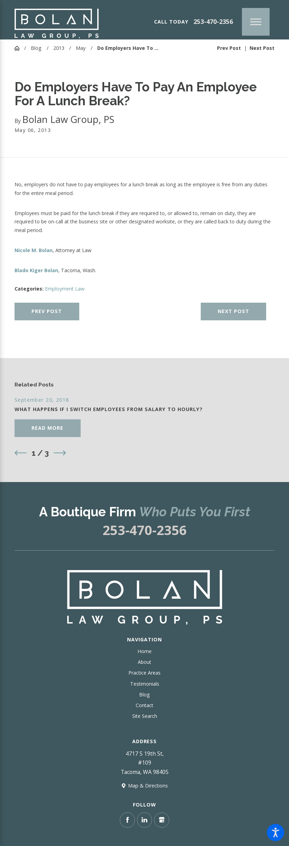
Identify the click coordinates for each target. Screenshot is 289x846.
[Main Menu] (256, 22)
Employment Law (64, 288)
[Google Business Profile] (161, 820)
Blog (36, 48)
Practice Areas (144, 672)
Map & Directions (148, 785)
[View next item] (60, 453)
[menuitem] (144, 651)
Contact (144, 705)
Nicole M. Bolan (34, 250)
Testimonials (144, 683)
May (80, 48)
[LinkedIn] (144, 820)
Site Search (144, 716)
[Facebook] (127, 820)
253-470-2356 (213, 21)
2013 (58, 48)
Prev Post (46, 311)
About (144, 662)
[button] (275, 832)
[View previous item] (21, 453)
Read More (47, 428)
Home (144, 651)
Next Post (233, 311)
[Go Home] (19, 48)
